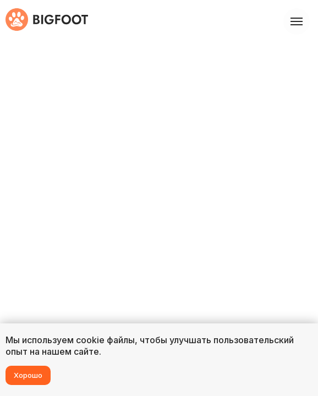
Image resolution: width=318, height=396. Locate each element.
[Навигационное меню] (296, 21)
